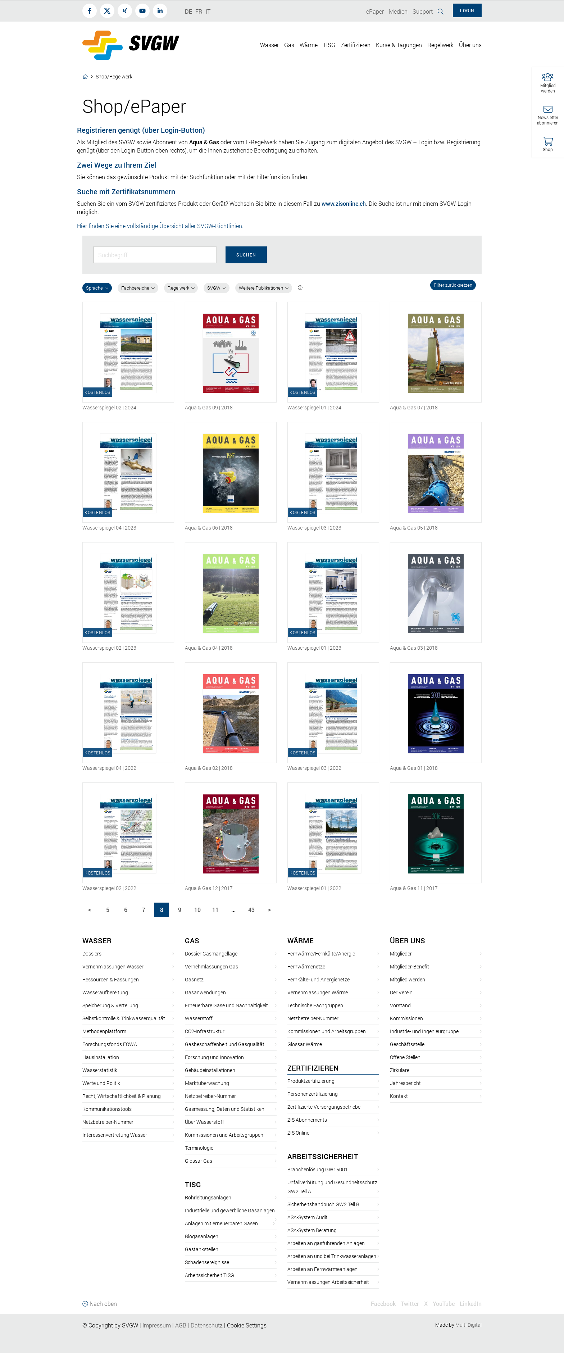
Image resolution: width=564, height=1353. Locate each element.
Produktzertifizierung (311, 1080)
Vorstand (400, 1005)
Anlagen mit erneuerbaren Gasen (221, 1223)
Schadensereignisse (207, 1262)
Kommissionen (406, 1018)
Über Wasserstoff (204, 1121)
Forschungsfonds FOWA (109, 1044)
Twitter (410, 1303)
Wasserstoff (199, 1018)
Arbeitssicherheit (322, 1156)
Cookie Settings (247, 1325)
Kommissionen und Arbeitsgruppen (224, 1134)
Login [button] (467, 10)
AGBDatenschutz (199, 1325)
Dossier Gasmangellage (211, 953)
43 (251, 909)
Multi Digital (468, 1324)
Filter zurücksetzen (453, 285)
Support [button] (423, 11)
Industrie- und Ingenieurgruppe (424, 1031)
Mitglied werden (407, 979)
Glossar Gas (198, 1160)
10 (197, 909)
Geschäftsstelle (407, 1044)
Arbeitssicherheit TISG (209, 1275)
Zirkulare (399, 1070)
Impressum (156, 1325)
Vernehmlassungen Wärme (317, 992)
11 (215, 909)
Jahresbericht (405, 1083)
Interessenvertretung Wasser (114, 1134)
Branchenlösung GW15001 (317, 1169)
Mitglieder (401, 953)
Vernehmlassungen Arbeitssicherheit (328, 1282)
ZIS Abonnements (307, 1119)
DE (188, 11)
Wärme (300, 940)
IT (208, 11)
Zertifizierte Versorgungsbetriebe (323, 1106)
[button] (548, 83)
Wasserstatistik (99, 1070)
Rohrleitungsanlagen (208, 1197)
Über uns (407, 940)
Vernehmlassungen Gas (211, 966)
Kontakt (399, 1096)
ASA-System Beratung (312, 1230)
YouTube (444, 1303)
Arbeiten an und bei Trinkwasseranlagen (331, 1256)
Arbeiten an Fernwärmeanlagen (322, 1269)
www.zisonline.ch (344, 203)
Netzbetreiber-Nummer (107, 1121)
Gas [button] (289, 45)
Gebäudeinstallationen (210, 1070)
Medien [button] (398, 11)
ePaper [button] (375, 11)
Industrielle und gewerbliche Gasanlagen (230, 1210)
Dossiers (91, 953)
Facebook (383, 1303)
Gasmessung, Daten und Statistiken (224, 1108)
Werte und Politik (101, 1083)
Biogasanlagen (201, 1236)
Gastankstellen (201, 1249)
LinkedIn (471, 1303)
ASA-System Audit (307, 1217)
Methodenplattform (104, 1031)
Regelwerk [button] (440, 45)
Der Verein (401, 992)
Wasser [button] (269, 45)
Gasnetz (194, 979)
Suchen (246, 255)
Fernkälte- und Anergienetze (318, 979)
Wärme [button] (309, 45)
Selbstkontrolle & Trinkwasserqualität (123, 1018)
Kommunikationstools (107, 1108)
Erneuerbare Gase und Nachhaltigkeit (226, 1005)
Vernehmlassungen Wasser (113, 966)
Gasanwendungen (205, 992)
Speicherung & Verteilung (110, 1005)
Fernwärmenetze (306, 966)
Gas (192, 940)
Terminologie (199, 1147)
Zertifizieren (312, 1067)
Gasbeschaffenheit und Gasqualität (224, 1044)
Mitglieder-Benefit (409, 966)
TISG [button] (329, 45)
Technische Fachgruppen (315, 1005)
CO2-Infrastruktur (204, 1031)
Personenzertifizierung (312, 1093)
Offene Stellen (405, 1057)
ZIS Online (298, 1132)
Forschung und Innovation (214, 1057)
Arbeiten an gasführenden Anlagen (326, 1243)
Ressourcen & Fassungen (110, 979)
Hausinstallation (100, 1057)
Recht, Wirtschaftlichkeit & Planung (121, 1096)
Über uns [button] (470, 45)
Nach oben (99, 1303)
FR (199, 11)
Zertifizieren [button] (355, 45)
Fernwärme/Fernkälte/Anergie (321, 953)
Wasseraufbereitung (105, 992)
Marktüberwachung (207, 1083)
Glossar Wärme (304, 1044)
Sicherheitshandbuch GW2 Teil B (323, 1204)
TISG (193, 1184)
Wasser (97, 940)
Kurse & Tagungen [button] (399, 45)
